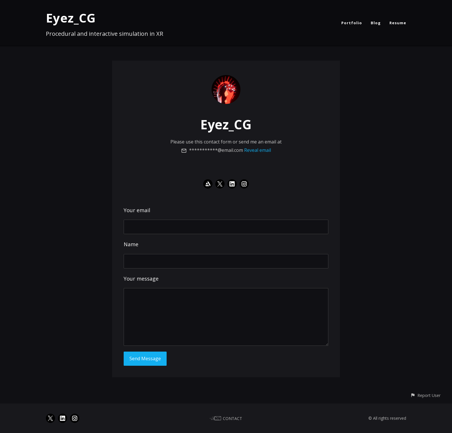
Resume (397, 22)
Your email (137, 210)
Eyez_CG (71, 18)
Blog (376, 22)
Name (131, 244)
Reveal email (257, 150)
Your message (141, 278)
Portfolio (351, 22)
